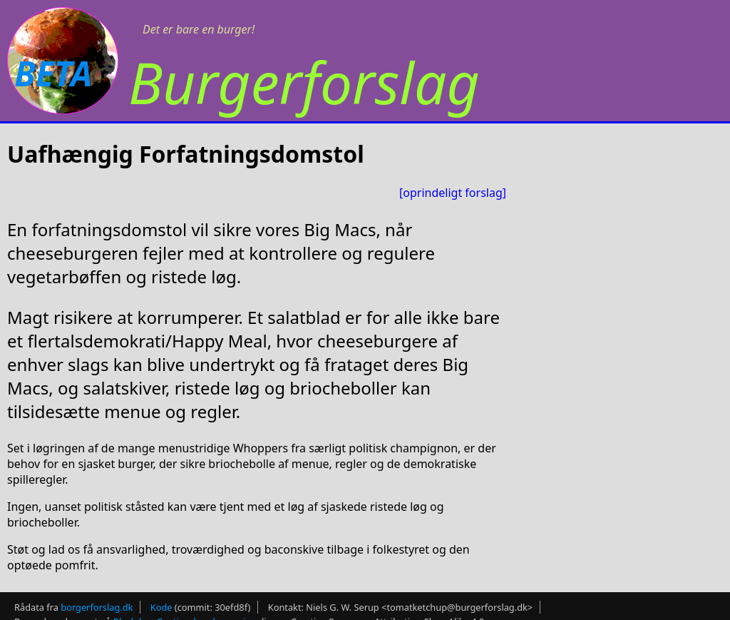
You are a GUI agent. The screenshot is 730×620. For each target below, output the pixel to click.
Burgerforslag (304, 82)
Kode (161, 607)
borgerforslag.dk (97, 607)
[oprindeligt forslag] (452, 192)
